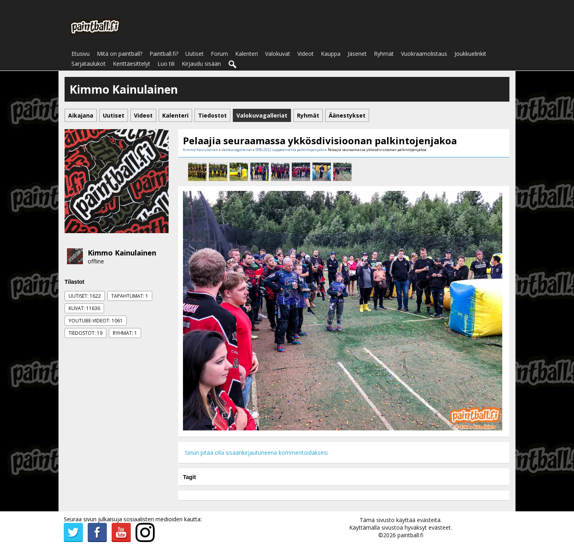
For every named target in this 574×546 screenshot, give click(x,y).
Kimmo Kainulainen (122, 252)
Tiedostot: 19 (85, 333)
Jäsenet (357, 53)
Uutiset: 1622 (85, 296)
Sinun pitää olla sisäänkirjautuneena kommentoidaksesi (256, 452)
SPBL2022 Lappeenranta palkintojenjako (290, 149)
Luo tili (166, 63)
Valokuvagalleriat (237, 149)
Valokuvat (277, 53)
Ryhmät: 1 (125, 333)
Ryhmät (384, 53)
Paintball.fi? (163, 53)
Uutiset (194, 53)
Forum (219, 53)
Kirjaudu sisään (201, 63)
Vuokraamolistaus (424, 53)
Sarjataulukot (88, 63)
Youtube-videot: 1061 (96, 320)
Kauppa (330, 53)
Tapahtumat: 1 (129, 296)
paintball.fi (410, 535)
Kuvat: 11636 (84, 308)
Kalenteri (246, 53)
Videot (305, 53)
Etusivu (80, 53)
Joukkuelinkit (470, 53)
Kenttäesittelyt (131, 63)
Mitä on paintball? (119, 53)
